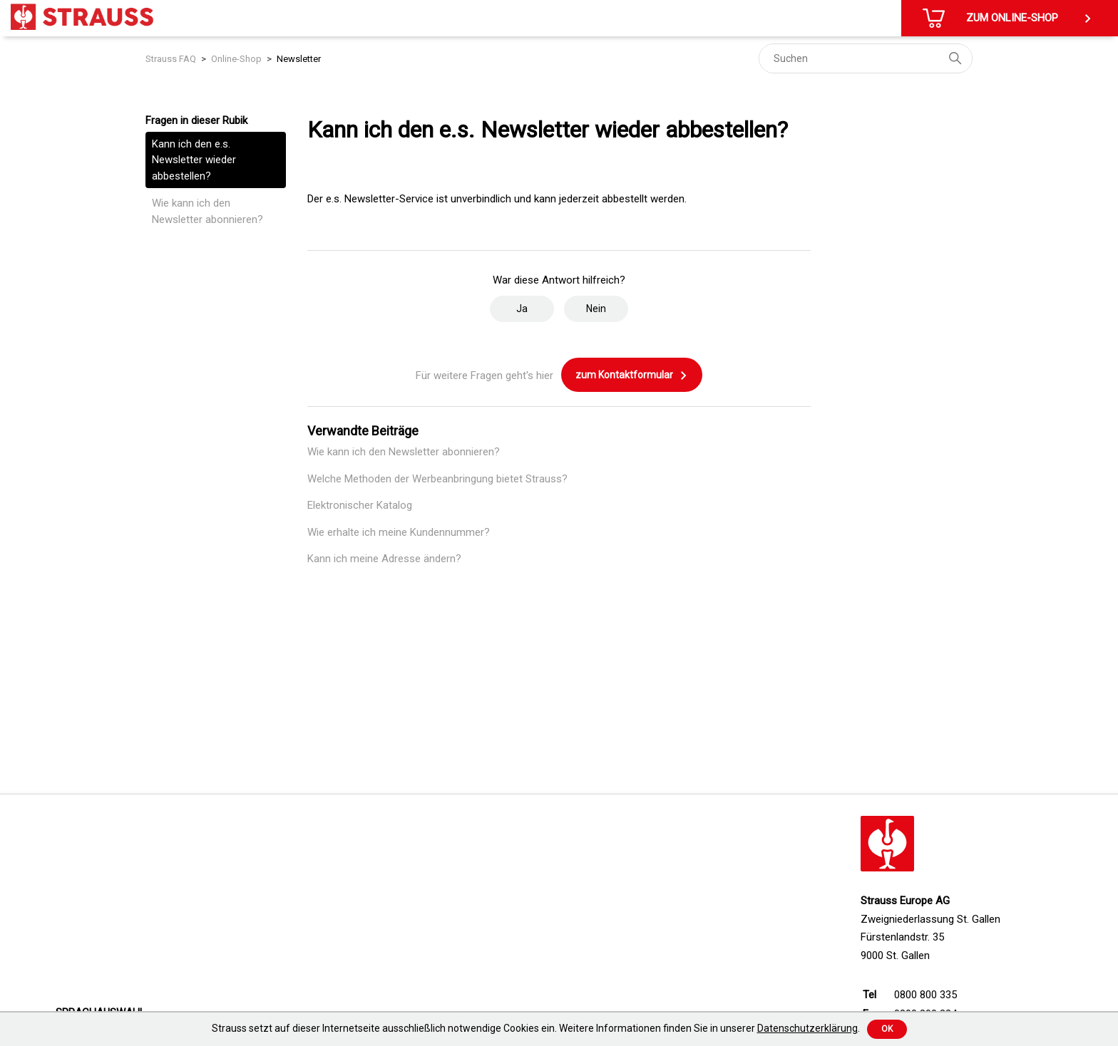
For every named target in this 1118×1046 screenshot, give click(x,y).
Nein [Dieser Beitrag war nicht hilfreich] (596, 308)
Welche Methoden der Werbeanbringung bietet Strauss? (437, 478)
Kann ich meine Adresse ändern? (384, 558)
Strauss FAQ (170, 58)
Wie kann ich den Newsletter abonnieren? (207, 211)
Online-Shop (236, 58)
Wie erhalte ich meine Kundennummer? (398, 532)
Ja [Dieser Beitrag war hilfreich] (522, 308)
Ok (887, 1029)
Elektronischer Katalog (359, 505)
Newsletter (299, 58)
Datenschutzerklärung (807, 1028)
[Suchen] (865, 58)
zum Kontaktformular (631, 375)
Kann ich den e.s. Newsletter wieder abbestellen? (194, 160)
